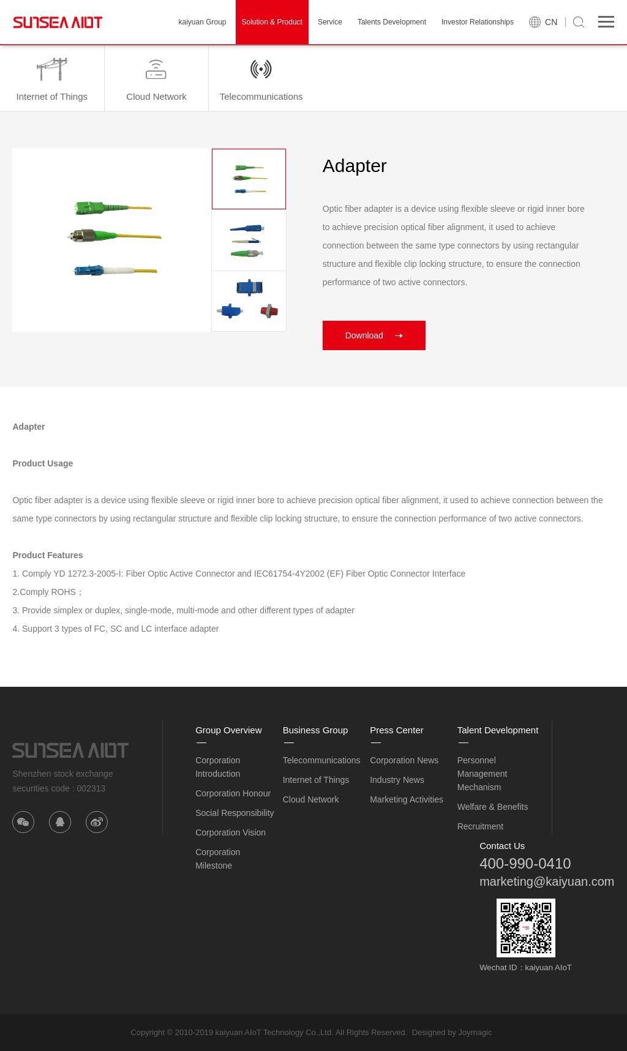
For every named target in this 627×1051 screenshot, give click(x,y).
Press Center (397, 730)
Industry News (397, 780)
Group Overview (228, 730)
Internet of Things (316, 780)
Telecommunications (322, 760)
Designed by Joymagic (452, 1032)
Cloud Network (311, 799)
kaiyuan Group (202, 22)
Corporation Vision (230, 832)
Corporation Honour (233, 793)
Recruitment (480, 826)
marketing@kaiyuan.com (546, 881)
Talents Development (392, 22)
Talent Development (498, 730)
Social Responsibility (234, 813)
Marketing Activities (406, 799)
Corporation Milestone (217, 858)
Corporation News (404, 760)
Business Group (315, 730)
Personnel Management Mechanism (482, 773)
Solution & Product (272, 22)
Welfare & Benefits (492, 807)
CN (551, 22)
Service (330, 22)
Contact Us (502, 845)
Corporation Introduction (217, 767)
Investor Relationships (477, 22)
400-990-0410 (525, 863)
